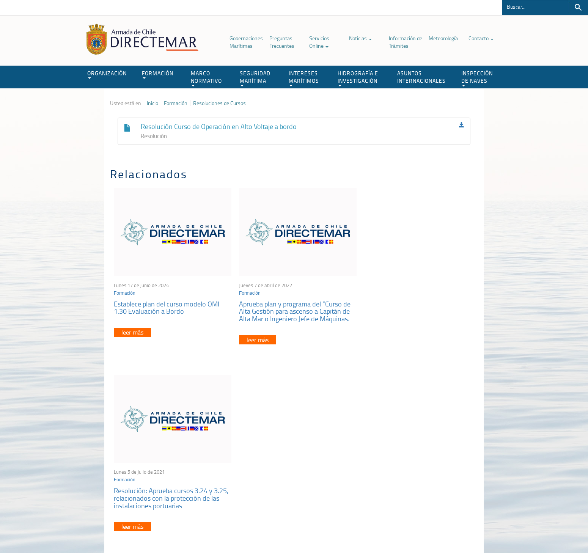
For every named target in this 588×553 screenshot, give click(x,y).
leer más (132, 330)
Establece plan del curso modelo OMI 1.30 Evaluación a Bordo (166, 305)
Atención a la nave (422, 444)
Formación (175, 103)
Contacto (481, 38)
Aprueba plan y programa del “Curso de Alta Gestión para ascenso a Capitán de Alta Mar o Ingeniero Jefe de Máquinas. (292, 309)
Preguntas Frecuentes (281, 42)
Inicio (152, 103)
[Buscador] (535, 6)
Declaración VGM (421, 463)
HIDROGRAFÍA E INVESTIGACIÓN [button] (358, 77)
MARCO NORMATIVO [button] (206, 77)
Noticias (360, 38)
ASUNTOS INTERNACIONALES (421, 76)
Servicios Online (319, 42)
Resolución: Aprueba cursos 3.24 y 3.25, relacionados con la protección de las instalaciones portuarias (416, 309)
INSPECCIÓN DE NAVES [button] (477, 77)
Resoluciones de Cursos (219, 103)
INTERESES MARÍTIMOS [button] (304, 77)
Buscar (578, 7)
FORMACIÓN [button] (157, 74)
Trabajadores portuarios (428, 453)
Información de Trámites (405, 42)
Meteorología (443, 38)
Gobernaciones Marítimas (246, 42)
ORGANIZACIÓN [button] (107, 74)
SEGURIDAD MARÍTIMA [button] (255, 77)
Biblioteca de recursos (210, 529)
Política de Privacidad (159, 529)
